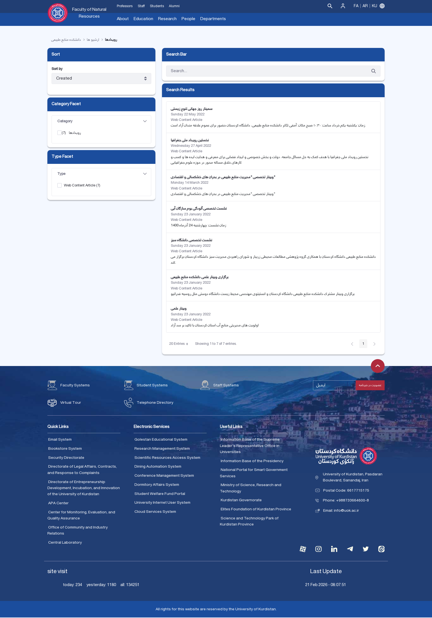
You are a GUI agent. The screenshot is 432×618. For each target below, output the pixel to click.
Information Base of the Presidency (252, 461)
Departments (213, 19)
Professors (125, 6)
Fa (356, 6)
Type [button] (102, 174)
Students (157, 6)
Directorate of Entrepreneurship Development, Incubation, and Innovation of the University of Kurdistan (83, 488)
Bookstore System (65, 449)
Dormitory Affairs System (156, 485)
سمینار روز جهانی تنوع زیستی (191, 109)
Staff (141, 6)
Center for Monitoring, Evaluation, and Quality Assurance (81, 515)
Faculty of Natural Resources (89, 13)
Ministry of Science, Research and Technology (250, 488)
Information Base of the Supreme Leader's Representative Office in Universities (250, 446)
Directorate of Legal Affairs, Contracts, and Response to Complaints (82, 470)
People (188, 19)
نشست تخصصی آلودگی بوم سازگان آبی (199, 209)
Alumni (174, 6)
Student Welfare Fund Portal (159, 494)
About (123, 19)
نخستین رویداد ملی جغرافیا (190, 140)
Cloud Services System (155, 512)
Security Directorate (66, 458)
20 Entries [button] (180, 344)
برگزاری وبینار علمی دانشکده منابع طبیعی (199, 277)
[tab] (101, 121)
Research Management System (162, 449)
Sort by (57, 69)
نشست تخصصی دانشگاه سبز (191, 240)
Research (167, 19)
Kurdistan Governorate (241, 500)
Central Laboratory (65, 543)
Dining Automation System (157, 467)
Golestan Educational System (160, 440)
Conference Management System (164, 476)
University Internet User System (162, 503)
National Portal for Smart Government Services (254, 473)
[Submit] (373, 71)
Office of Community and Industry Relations (77, 530)
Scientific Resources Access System (167, 458)
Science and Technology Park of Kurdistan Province (249, 521)
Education (143, 19)
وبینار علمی (179, 308)
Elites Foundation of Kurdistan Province (256, 509)
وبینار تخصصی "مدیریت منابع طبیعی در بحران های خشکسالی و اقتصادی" (223, 177)
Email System (60, 440)
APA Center (58, 503)
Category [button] (102, 121)
